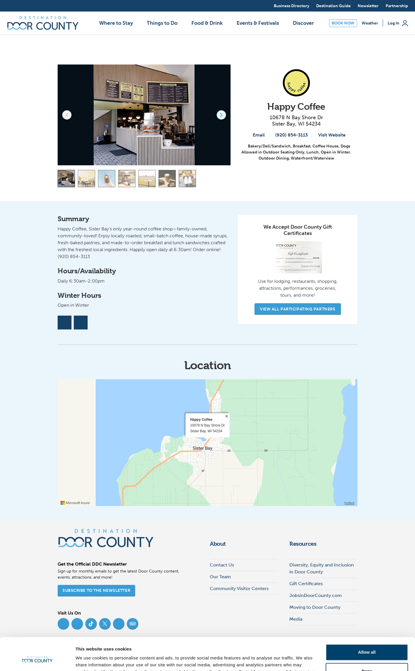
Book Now (343, 23)
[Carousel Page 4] (126, 178)
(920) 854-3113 (288, 135)
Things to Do (162, 23)
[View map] (226, 178)
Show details (89, 659)
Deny (367, 642)
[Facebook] (64, 322)
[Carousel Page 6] (167, 178)
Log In (398, 23)
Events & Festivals (258, 23)
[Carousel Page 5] (147, 178)
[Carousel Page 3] (106, 178)
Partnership (397, 5)
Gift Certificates (306, 583)
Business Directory (291, 5)
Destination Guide (333, 5)
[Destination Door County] (43, 23)
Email (256, 135)
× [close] (226, 416)
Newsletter (368, 5)
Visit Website (329, 135)
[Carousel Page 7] (187, 178)
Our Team (220, 576)
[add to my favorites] (352, 55)
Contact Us (222, 565)
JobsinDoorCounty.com (315, 595)
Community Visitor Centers (239, 588)
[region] (207, 442)
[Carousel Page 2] (86, 178)
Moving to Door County (314, 607)
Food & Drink (207, 23)
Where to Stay (116, 23)
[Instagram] (81, 322)
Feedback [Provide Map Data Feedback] (349, 502)
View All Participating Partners (297, 309)
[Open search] (264, 6)
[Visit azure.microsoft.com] (75, 503)
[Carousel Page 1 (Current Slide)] (66, 178)
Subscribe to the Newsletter (96, 590)
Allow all (367, 624)
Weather (370, 23)
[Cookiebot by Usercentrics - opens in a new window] (37, 659)
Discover (303, 23)
